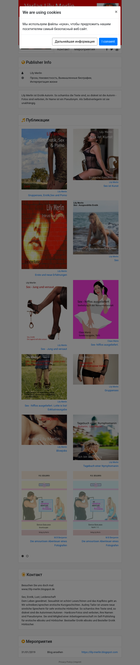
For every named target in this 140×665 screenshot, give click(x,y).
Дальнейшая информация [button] (75, 41)
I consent (108, 41)
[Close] (116, 11)
